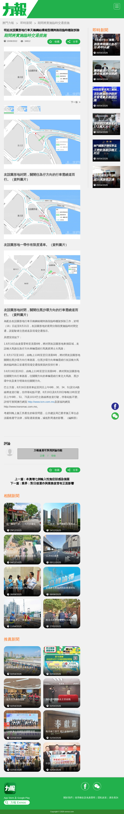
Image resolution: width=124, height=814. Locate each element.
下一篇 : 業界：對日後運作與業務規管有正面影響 (42, 483)
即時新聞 (26, 23)
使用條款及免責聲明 (85, 797)
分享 (75, 41)
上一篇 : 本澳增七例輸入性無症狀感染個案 (42, 479)
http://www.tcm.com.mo (41, 401)
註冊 (42, 455)
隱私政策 (102, 797)
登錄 (53, 455)
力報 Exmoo (18, 802)
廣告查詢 (113, 797)
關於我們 (67, 797)
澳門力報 (8, 23)
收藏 (57, 41)
